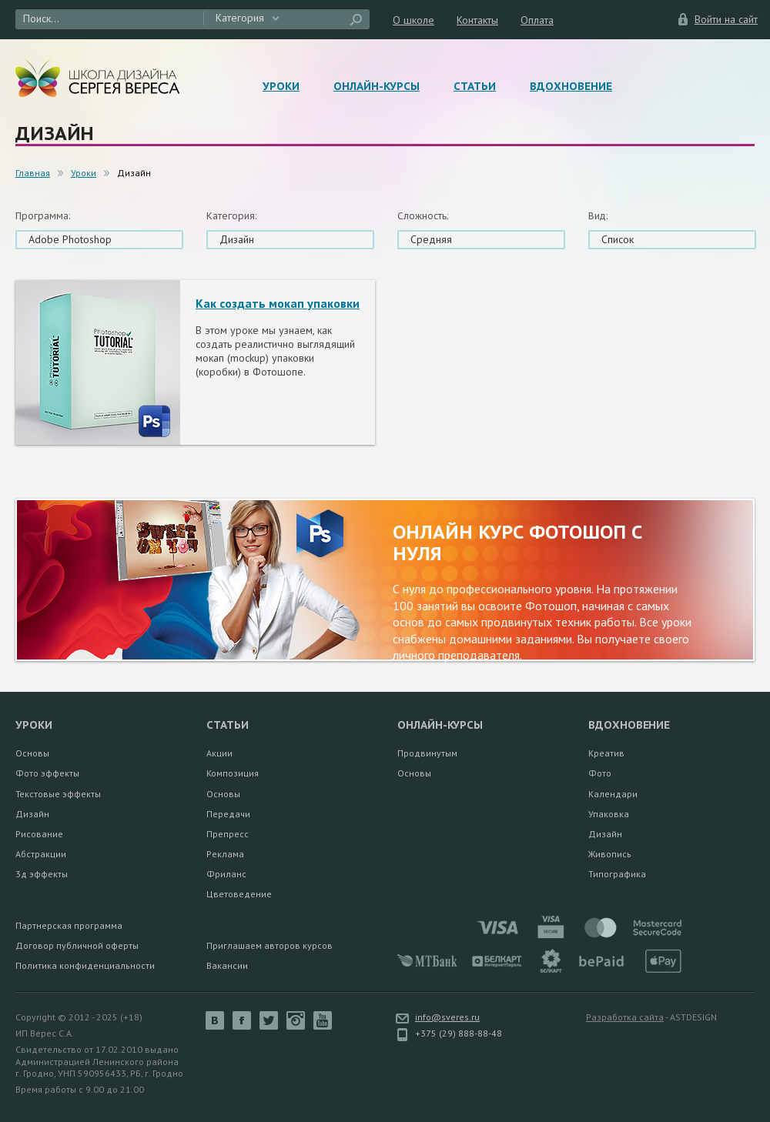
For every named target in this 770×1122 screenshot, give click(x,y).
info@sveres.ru (447, 1017)
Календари (613, 794)
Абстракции (40, 854)
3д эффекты (41, 874)
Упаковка (608, 814)
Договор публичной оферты (77, 945)
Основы (32, 753)
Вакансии (227, 965)
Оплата (537, 20)
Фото (599, 773)
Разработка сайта (625, 1017)
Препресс (227, 834)
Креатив (606, 753)
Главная (32, 173)
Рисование (39, 834)
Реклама (225, 854)
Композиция (232, 773)
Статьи (475, 86)
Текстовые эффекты (58, 794)
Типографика (617, 874)
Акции (219, 753)
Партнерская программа (68, 925)
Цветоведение (239, 894)
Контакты (477, 20)
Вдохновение (571, 86)
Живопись (609, 854)
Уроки (281, 86)
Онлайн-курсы (376, 86)
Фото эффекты (47, 773)
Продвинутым (427, 753)
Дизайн (32, 814)
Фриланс (226, 874)
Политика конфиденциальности (85, 965)
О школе (413, 20)
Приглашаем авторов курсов (269, 945)
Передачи (228, 814)
